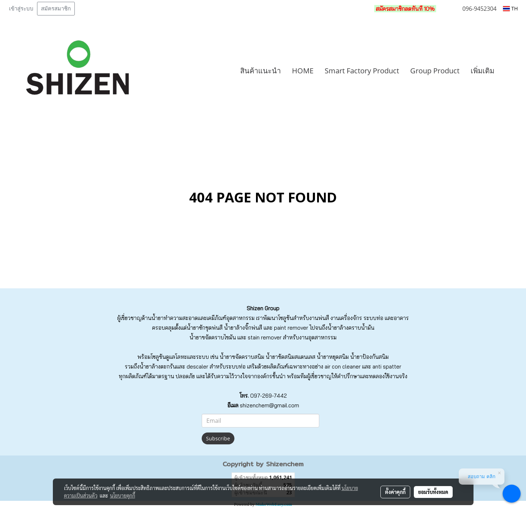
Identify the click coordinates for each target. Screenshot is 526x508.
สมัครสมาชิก (56, 8)
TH (510, 8)
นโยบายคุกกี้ (122, 495)
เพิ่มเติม (482, 70)
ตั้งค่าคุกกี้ (395, 492)
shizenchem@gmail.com (269, 405)
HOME (303, 70)
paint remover (291, 327)
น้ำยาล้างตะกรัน (157, 366)
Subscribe (218, 438)
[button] (510, 71)
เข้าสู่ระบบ (21, 8)
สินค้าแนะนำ (260, 70)
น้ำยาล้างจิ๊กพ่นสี (243, 327)
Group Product (434, 70)
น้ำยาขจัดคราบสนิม (242, 356)
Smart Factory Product (362, 70)
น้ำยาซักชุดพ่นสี (205, 327)
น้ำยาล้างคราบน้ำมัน (351, 327)
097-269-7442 (268, 395)
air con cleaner (343, 366)
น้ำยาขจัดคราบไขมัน (212, 337)
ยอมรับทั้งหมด (433, 492)
